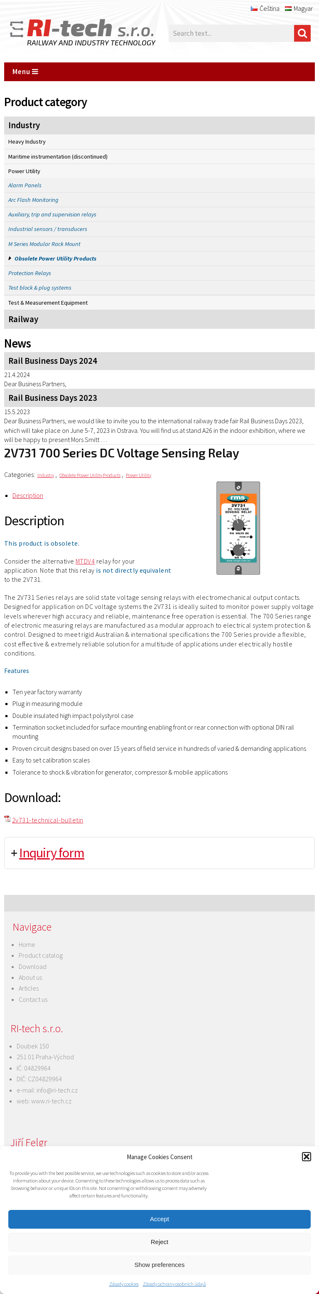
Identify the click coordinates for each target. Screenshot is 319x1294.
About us (30, 977)
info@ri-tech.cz (57, 1090)
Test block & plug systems (39, 287)
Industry (24, 125)
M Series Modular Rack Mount (44, 244)
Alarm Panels (25, 185)
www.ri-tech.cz (51, 1101)
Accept (159, 1218)
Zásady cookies (124, 1284)
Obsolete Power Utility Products (55, 258)
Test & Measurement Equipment (48, 302)
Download (33, 966)
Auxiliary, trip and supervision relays (52, 214)
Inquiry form (51, 852)
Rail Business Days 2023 (52, 397)
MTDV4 (85, 561)
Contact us (33, 999)
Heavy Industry (27, 141)
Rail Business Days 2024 (52, 360)
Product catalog (41, 955)
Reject (160, 1241)
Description (27, 495)
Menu (25, 71)
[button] (306, 1156)
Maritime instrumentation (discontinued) (58, 156)
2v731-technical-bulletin (47, 820)
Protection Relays (29, 273)
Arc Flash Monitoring (33, 200)
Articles (29, 988)
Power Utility (24, 171)
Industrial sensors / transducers (47, 229)
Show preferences (160, 1264)
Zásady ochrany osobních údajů (174, 1284)
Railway (23, 319)
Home (27, 944)
